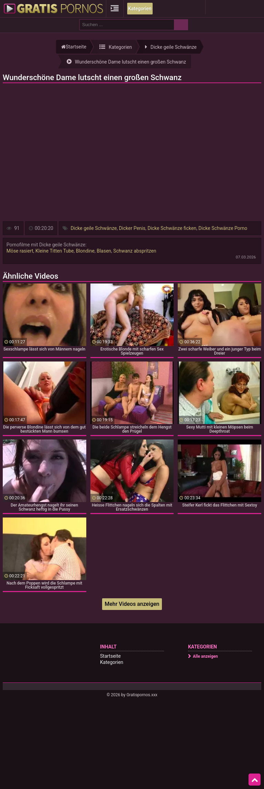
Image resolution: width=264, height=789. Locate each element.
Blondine (85, 251)
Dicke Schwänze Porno (222, 228)
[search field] (126, 24)
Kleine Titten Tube (54, 251)
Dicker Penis (132, 228)
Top (255, 780)
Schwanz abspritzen (134, 251)
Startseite (110, 656)
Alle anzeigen (205, 656)
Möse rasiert (20, 251)
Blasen (104, 251)
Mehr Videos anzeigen (131, 604)
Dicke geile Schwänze (93, 228)
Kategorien (140, 8)
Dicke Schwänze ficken (171, 228)
